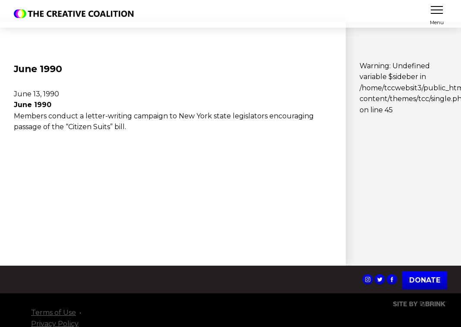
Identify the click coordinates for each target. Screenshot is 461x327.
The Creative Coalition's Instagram (368, 279)
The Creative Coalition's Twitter (380, 279)
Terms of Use (53, 312)
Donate (424, 280)
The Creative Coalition (76, 13)
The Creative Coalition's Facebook (392, 279)
